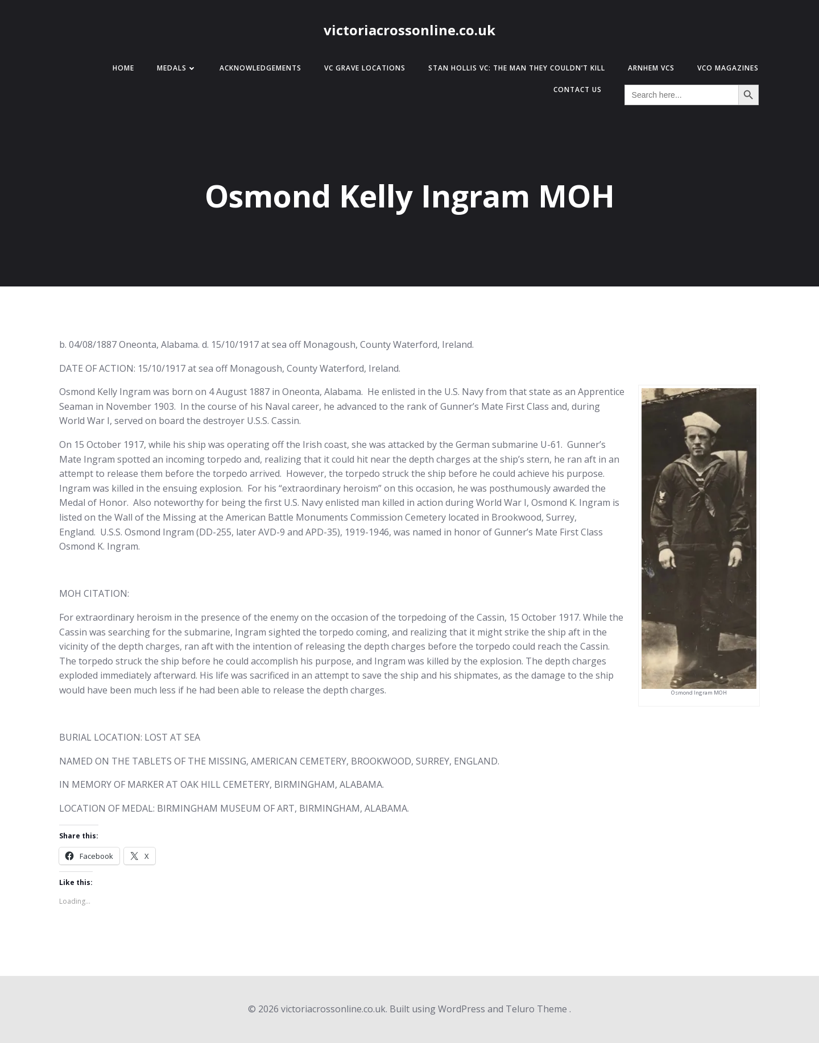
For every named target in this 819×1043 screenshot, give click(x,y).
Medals (177, 68)
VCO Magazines (728, 68)
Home (123, 68)
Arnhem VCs (651, 68)
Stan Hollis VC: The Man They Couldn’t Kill (516, 68)
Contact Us (577, 89)
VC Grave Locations (365, 68)
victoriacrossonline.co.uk (409, 29)
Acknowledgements (260, 68)
